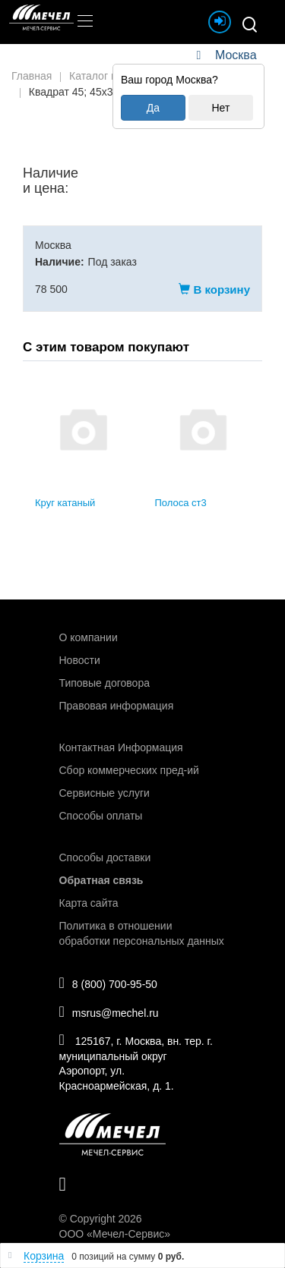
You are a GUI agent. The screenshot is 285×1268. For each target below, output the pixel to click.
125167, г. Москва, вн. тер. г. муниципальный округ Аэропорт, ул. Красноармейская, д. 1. (136, 1062)
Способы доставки (105, 857)
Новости (79, 660)
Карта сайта (89, 903)
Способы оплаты (101, 816)
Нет (220, 108)
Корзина (44, 1256)
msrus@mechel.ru (109, 1011)
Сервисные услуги (104, 793)
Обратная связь (101, 880)
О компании (88, 637)
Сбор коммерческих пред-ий (129, 770)
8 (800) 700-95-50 (108, 982)
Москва (235, 55)
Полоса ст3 (181, 502)
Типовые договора (104, 683)
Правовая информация (116, 706)
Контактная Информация (121, 747)
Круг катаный (65, 502)
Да (153, 108)
